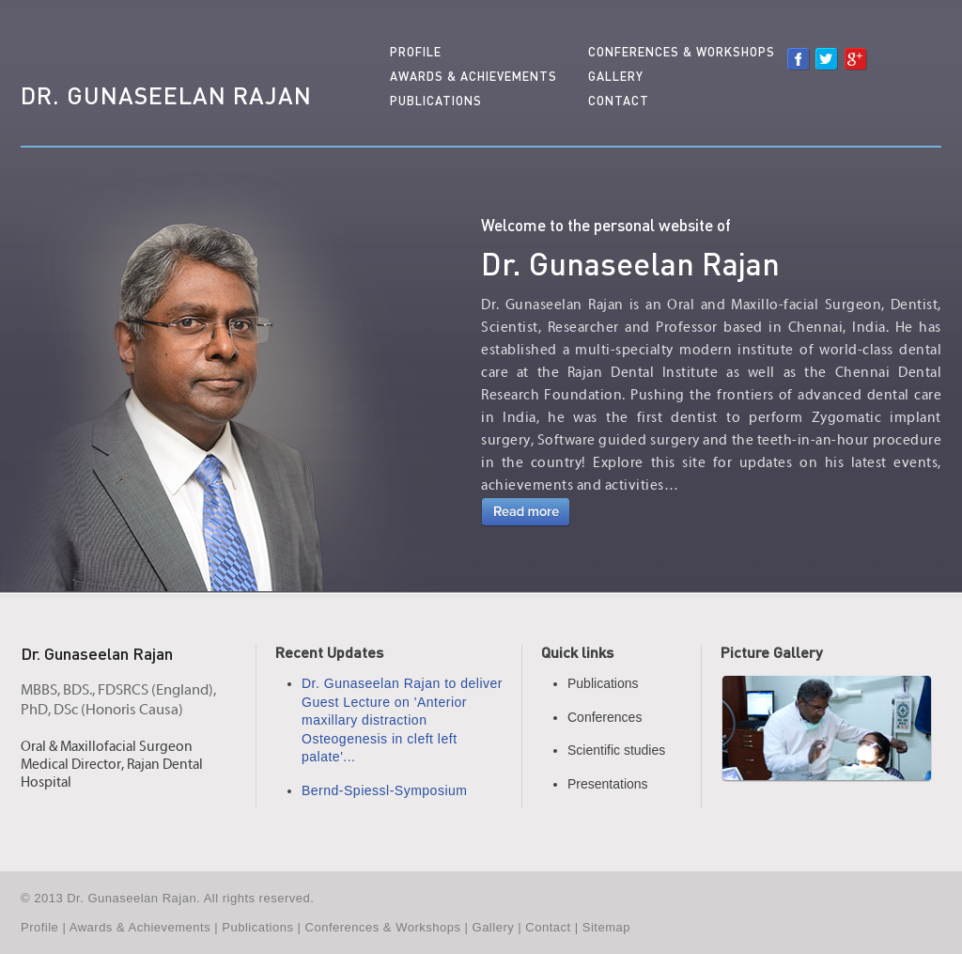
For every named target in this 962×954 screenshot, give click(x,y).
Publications (436, 100)
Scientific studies (616, 750)
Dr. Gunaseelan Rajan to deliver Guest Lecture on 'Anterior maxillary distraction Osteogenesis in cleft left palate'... (402, 720)
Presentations (607, 783)
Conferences (604, 717)
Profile (416, 51)
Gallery (616, 76)
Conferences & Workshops (681, 51)
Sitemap (606, 927)
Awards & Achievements (473, 76)
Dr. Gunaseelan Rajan (166, 95)
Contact (618, 100)
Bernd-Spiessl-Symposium (384, 790)
